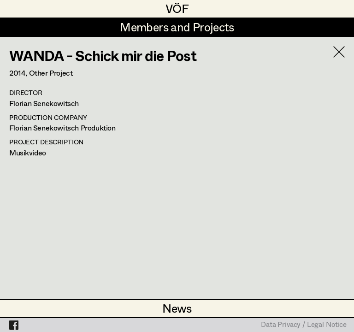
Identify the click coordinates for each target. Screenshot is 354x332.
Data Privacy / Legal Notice (304, 325)
